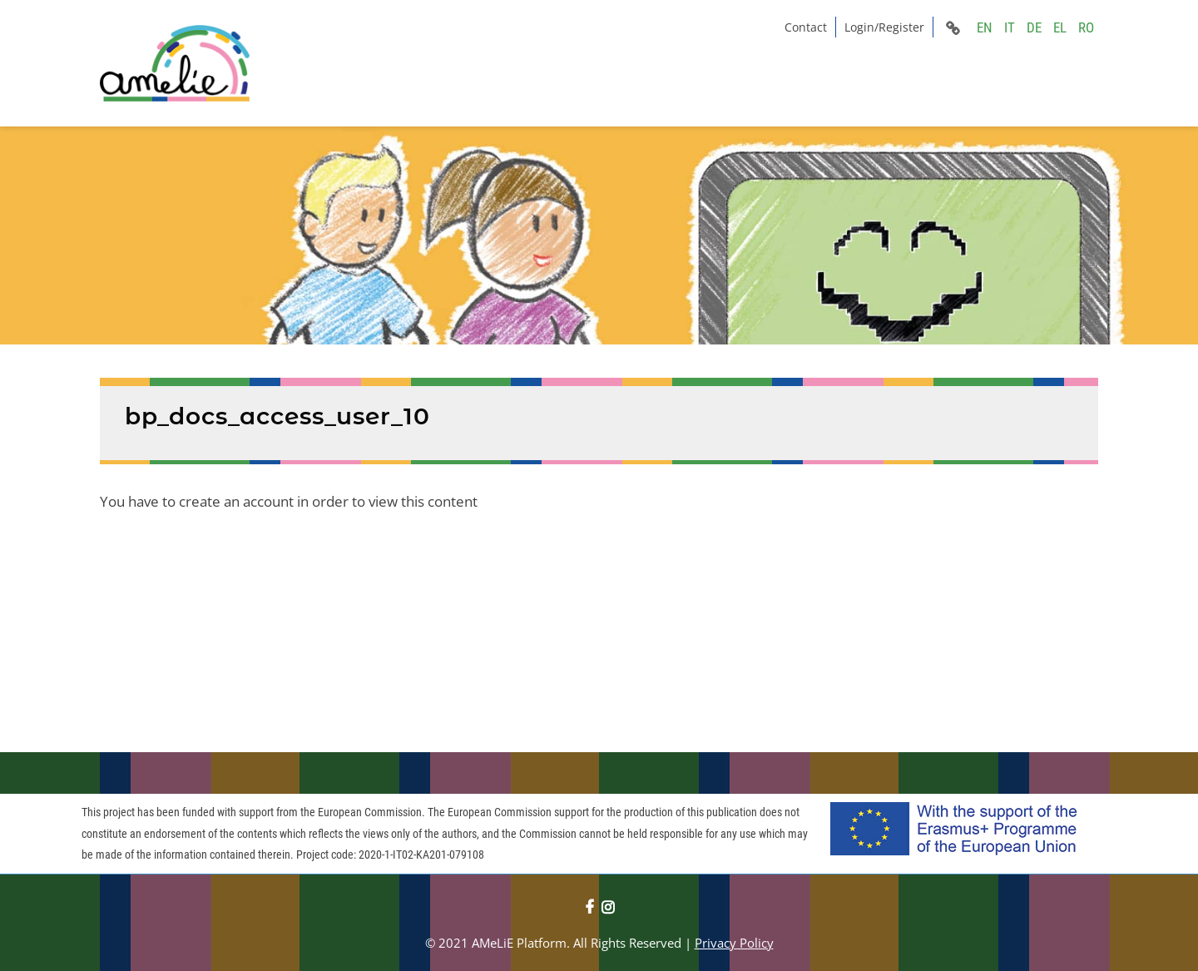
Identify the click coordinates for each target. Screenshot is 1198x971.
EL (1060, 27)
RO (1086, 27)
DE (1034, 27)
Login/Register (884, 27)
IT (1009, 27)
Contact (806, 27)
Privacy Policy (734, 942)
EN (985, 27)
